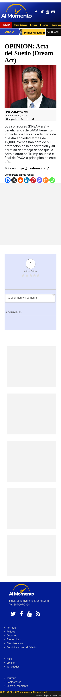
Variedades (13, 666)
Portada (11, 627)
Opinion (11, 662)
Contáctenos (14, 682)
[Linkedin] (27, 180)
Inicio (6, 24)
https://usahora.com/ (33, 168)
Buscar (55, 32)
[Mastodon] (39, 180)
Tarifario (11, 678)
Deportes (44, 25)
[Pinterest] (33, 180)
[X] (14, 180)
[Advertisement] (30, 214)
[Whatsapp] (52, 180)
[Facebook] (8, 180)
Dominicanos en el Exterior (22, 647)
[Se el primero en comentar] (30, 298)
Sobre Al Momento (17, 686)
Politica (33, 25)
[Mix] (46, 180)
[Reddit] (20, 180)
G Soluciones (55, 695)
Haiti (9, 658)
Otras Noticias (20, 25)
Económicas (14, 639)
